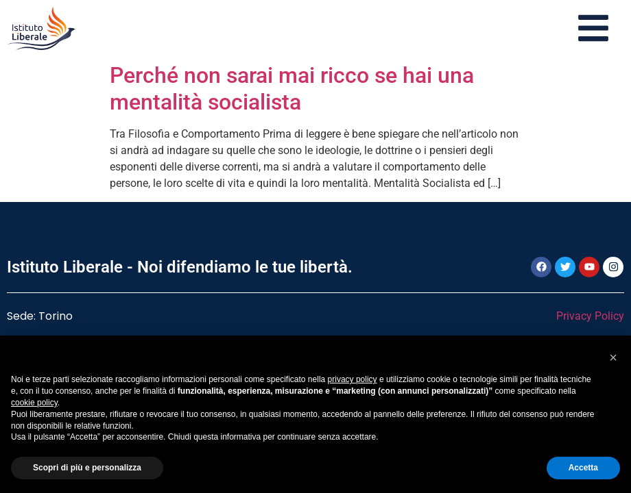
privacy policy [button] (352, 379)
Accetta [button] (583, 467)
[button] (613, 357)
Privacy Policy (590, 316)
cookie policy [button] (34, 402)
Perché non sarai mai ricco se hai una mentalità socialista (292, 88)
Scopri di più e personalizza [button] (87, 467)
